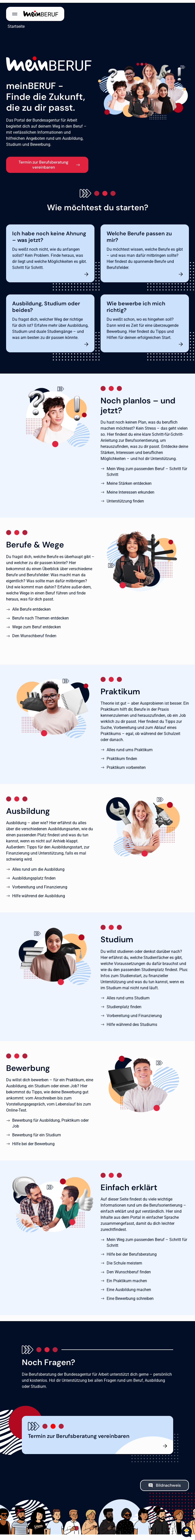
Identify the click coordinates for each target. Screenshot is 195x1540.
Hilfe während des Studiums (132, 1021)
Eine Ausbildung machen (129, 1286)
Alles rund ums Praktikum (130, 747)
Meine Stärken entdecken (129, 480)
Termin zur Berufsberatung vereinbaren (43, 161)
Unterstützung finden (125, 498)
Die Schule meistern (124, 1260)
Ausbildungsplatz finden (34, 875)
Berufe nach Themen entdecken (40, 615)
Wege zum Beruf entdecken (36, 624)
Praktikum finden (122, 755)
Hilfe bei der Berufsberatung (132, 1251)
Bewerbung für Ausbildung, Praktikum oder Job (50, 1120)
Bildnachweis (168, 1482)
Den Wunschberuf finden (34, 632)
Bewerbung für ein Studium (36, 1132)
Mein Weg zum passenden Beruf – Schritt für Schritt (147, 469)
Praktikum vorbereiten (126, 764)
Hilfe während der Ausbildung (38, 893)
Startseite (14, 23)
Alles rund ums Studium (128, 995)
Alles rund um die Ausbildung (38, 866)
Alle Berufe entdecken (31, 606)
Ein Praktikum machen (127, 1278)
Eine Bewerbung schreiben (130, 1295)
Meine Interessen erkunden (130, 489)
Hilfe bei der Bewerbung (33, 1141)
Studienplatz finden (124, 1003)
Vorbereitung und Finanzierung (39, 884)
